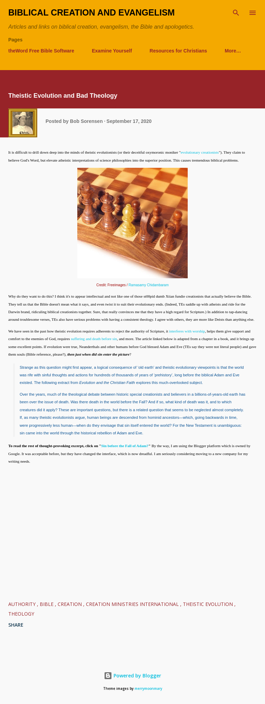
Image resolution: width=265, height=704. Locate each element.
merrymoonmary (148, 688)
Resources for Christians (178, 51)
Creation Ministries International (133, 604)
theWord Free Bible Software (41, 51)
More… (233, 51)
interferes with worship (187, 331)
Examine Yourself (112, 51)
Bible (47, 604)
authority (22, 604)
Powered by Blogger (132, 675)
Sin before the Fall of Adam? (124, 446)
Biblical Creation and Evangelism (91, 12)
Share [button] (15, 624)
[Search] (236, 12)
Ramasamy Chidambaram (149, 285)
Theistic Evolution (208, 604)
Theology (21, 613)
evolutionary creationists (200, 152)
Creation (70, 604)
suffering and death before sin (94, 339)
